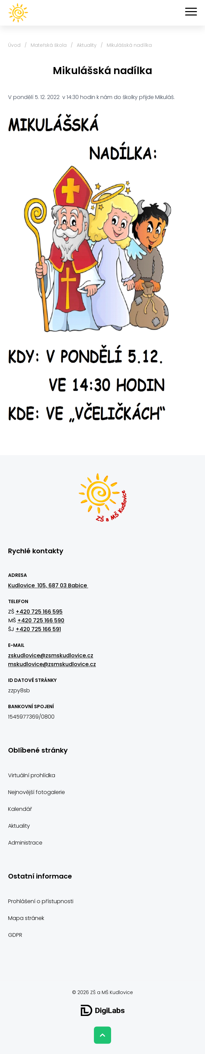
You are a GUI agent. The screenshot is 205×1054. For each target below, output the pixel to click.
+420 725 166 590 (40, 620)
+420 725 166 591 (38, 629)
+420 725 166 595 (39, 612)
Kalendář (20, 809)
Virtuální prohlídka (31, 775)
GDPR (15, 935)
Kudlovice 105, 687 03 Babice (48, 585)
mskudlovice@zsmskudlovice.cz (52, 664)
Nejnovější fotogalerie (36, 792)
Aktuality (87, 45)
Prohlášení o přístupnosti (40, 901)
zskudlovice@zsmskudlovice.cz (50, 655)
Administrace (25, 843)
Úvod (14, 45)
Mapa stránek (26, 918)
